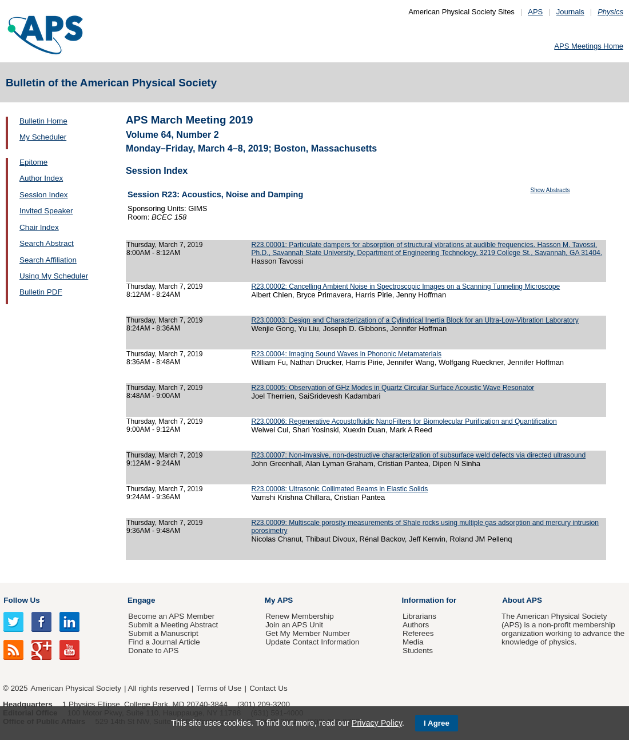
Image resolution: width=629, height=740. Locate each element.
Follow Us (21, 600)
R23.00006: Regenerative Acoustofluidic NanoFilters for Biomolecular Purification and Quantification (403, 421)
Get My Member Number (307, 633)
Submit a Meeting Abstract (173, 624)
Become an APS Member (171, 616)
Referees (418, 633)
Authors (416, 624)
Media (413, 642)
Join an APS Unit (294, 624)
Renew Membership (299, 616)
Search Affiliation (48, 260)
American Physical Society (76, 688)
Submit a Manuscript (163, 633)
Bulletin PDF (40, 292)
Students (418, 650)
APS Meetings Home (588, 46)
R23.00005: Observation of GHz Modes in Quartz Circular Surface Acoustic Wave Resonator (392, 388)
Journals (570, 11)
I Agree (436, 723)
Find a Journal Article (164, 642)
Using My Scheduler (53, 276)
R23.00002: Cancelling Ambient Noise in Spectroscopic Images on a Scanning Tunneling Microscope (405, 287)
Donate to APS (153, 650)
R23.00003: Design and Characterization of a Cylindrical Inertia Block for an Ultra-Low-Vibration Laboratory (414, 320)
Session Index (43, 194)
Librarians (419, 616)
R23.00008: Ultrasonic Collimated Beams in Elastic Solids (339, 489)
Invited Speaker (46, 210)
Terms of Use (218, 688)
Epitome (33, 162)
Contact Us (268, 688)
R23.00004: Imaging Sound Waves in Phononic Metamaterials (346, 354)
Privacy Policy (377, 722)
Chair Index (39, 227)
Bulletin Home (43, 121)
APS (535, 11)
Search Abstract (46, 243)
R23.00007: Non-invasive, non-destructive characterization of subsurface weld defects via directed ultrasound (418, 455)
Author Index (41, 178)
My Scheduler (42, 137)
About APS (522, 600)
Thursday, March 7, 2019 (164, 245)
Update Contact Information (312, 642)
